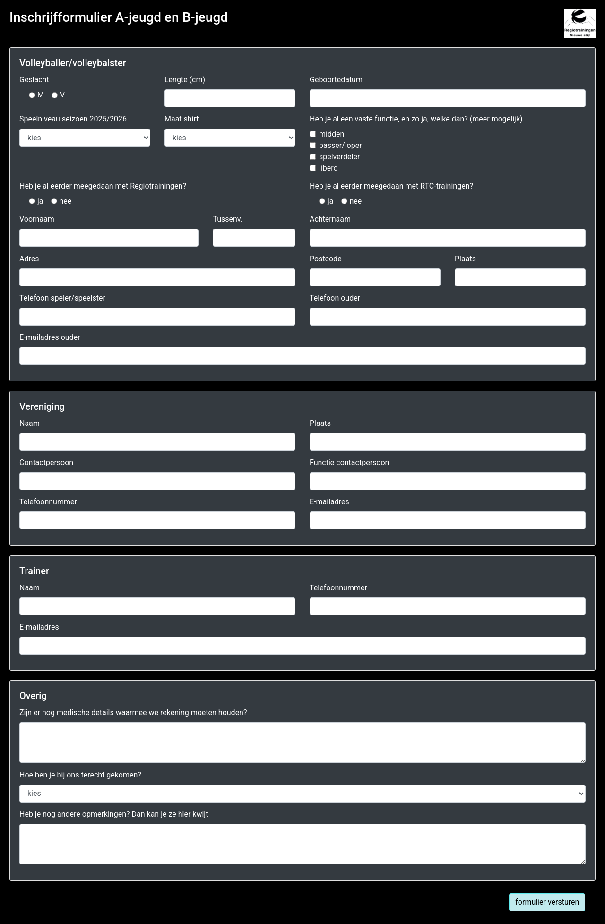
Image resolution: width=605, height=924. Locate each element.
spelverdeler (339, 156)
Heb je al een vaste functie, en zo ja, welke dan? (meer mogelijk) (416, 118)
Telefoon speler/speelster (62, 298)
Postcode (326, 258)
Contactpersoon (46, 462)
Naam (29, 423)
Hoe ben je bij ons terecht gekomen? (80, 774)
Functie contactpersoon (349, 462)
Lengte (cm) (184, 79)
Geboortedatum (336, 79)
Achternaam (330, 219)
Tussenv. (227, 219)
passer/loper (340, 145)
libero (328, 168)
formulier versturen (547, 902)
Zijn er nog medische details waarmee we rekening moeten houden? (133, 712)
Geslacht (34, 79)
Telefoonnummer (48, 501)
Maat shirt (181, 118)
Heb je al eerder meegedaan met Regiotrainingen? (102, 185)
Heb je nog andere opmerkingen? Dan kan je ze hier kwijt (113, 814)
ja (40, 201)
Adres (29, 258)
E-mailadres (329, 501)
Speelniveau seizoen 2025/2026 (73, 118)
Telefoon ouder (335, 298)
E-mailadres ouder (49, 337)
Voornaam (36, 219)
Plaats (465, 258)
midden (331, 134)
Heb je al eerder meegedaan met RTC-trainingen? (391, 185)
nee (66, 201)
